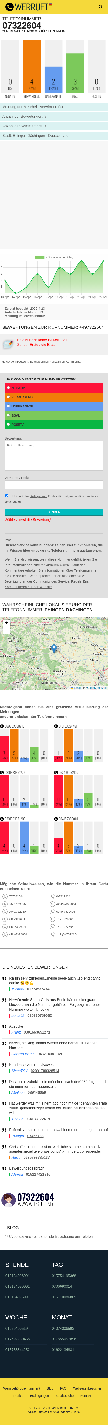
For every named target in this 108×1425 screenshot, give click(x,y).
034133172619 (38, 1119)
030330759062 (39, 1016)
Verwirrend (19, 397)
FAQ (63, 1388)
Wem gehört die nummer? (21, 1388)
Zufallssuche (65, 1396)
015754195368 (64, 1276)
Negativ (16, 388)
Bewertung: (54, 453)
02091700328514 (45, 1071)
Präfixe (18, 1396)
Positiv (15, 424)
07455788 (35, 1136)
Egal (13, 415)
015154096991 (17, 1276)
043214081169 (50, 1054)
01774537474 (38, 989)
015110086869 (64, 1297)
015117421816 (38, 1174)
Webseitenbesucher (87, 1388)
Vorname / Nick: (54, 482)
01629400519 (16, 1328)
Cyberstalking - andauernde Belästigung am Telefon (51, 1236)
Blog (50, 1388)
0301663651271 (37, 1032)
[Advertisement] (54, 195)
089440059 (37, 1092)
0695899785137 (36, 1157)
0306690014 (62, 1286)
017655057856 (64, 1339)
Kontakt (85, 1396)
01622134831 (63, 1350)
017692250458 (17, 1339)
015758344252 (17, 1350)
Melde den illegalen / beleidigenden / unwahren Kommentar (41, 361)
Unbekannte (20, 406)
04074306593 (63, 1328)
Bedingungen (38, 496)
